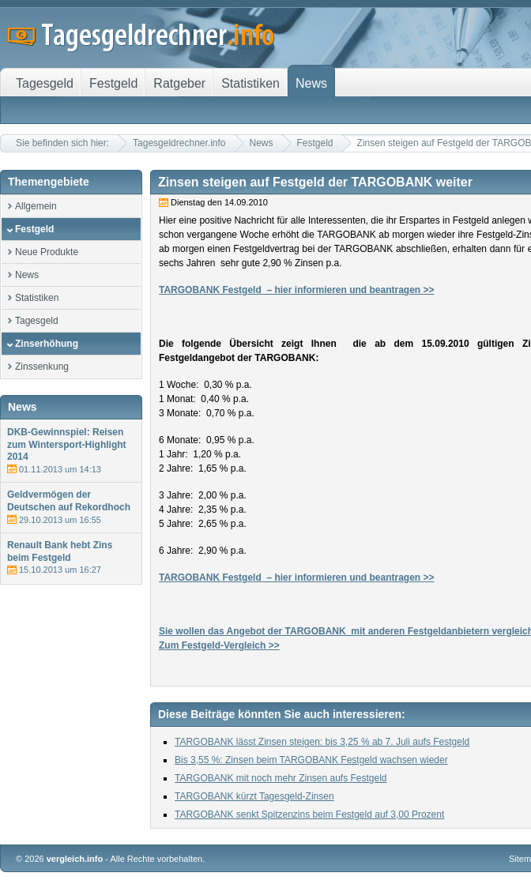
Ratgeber (179, 83)
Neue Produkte (46, 252)
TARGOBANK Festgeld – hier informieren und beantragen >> (297, 289)
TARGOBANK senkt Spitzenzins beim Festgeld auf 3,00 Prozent (309, 814)
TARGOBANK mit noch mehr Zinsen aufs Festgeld (281, 778)
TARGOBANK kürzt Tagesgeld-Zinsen (254, 796)
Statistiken (36, 297)
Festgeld (315, 143)
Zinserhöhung (46, 343)
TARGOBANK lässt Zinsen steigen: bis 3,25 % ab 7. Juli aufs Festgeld (322, 741)
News (261, 143)
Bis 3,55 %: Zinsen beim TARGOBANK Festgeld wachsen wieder (311, 760)
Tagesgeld (36, 320)
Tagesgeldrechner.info (179, 143)
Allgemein (36, 206)
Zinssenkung (42, 366)
